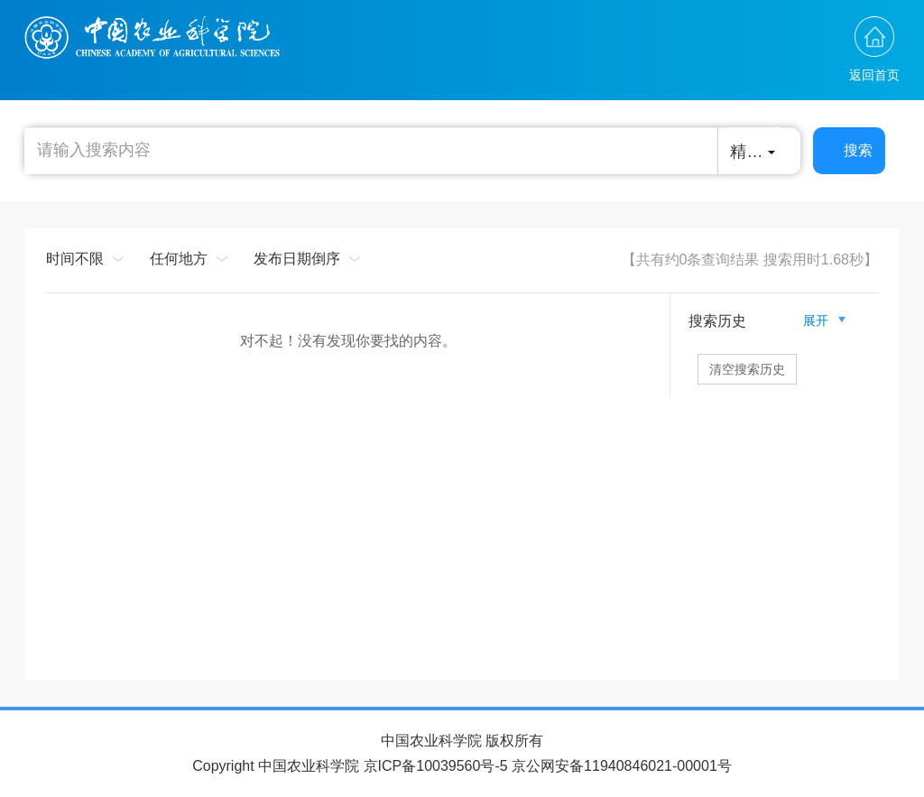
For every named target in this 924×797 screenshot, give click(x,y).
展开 (823, 320)
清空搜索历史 (747, 369)
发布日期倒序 (297, 258)
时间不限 (75, 258)
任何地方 (179, 258)
